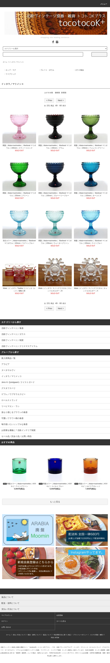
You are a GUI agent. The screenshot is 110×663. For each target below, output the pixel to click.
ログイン (4, 621)
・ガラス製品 (78, 70)
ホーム (5, 62)
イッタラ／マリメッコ (16, 62)
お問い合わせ (6, 627)
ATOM (57, 637)
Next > (61, 100)
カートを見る (61, 621)
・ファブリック (10, 74)
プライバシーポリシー (80, 635)
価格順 (57, 93)
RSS (52, 637)
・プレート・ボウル (46, 70)
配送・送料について (34, 635)
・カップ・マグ (10, 70)
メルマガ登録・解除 (96, 635)
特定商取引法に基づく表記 (62, 635)
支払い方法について (19, 635)
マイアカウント (6, 615)
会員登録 (59, 615)
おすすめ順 (48, 93)
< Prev (49, 100)
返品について (47, 635)
